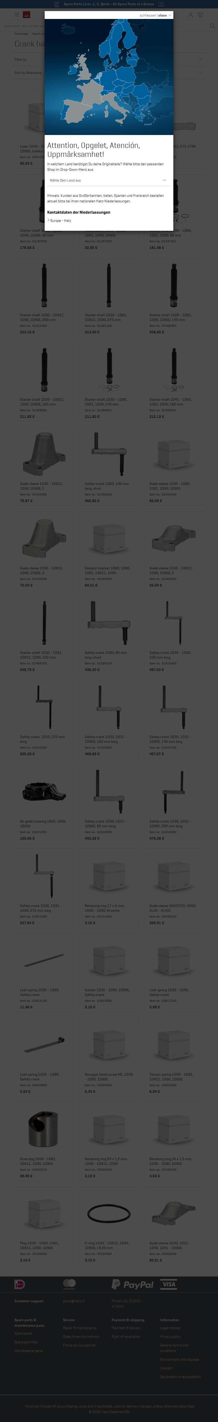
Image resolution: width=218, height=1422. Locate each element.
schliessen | (153, 15)
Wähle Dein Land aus (65, 180)
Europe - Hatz (60, 220)
